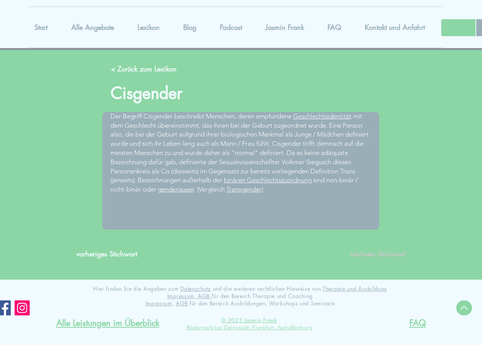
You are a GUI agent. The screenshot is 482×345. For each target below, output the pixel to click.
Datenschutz (195, 288)
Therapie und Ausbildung (355, 288)
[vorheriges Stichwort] (109, 254)
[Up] (464, 307)
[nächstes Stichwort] (371, 254)
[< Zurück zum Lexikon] (144, 69)
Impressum (180, 296)
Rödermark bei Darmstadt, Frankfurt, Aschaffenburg (249, 327)
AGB (204, 296)
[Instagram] (22, 307)
